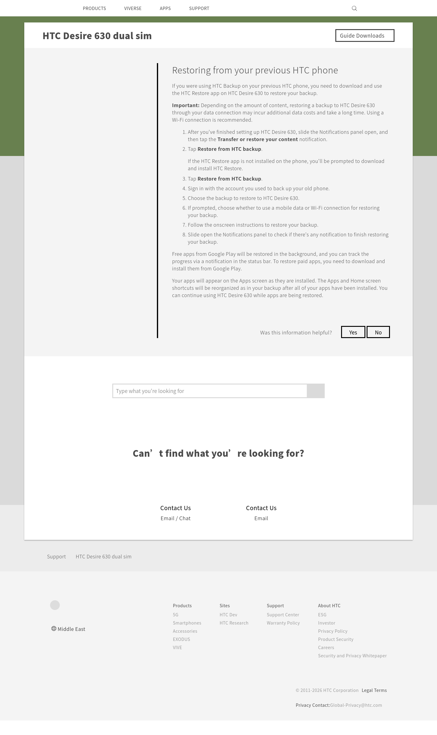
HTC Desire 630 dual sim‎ (111, 571)
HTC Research (225, 637)
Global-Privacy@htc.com (355, 719)
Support (58, 571)
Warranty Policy (277, 637)
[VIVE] (379, 8)
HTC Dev (219, 629)
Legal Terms (373, 704)
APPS (173, 8)
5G (163, 629)
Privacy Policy (328, 645)
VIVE (165, 662)
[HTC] (57, 8)
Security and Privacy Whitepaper (350, 670)
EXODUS (170, 653)
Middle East (73, 643)
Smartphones (175, 637)
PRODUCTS (96, 8)
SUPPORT (210, 8)
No (378, 347)
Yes (351, 347)
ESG (318, 629)
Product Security (332, 653)
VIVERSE (138, 8)
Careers (321, 662)
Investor (322, 637)
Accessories (173, 645)
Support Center (276, 629)
